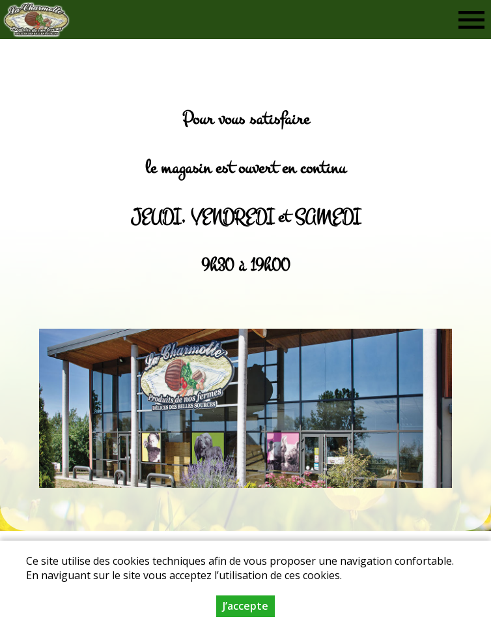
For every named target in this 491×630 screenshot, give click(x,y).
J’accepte (245, 606)
